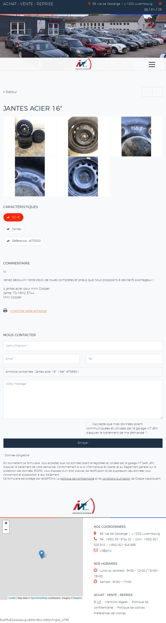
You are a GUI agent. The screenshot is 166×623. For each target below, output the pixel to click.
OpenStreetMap (39, 598)
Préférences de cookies (110, 613)
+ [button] (6, 523)
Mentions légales (116, 602)
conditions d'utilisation (116, 478)
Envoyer (83, 443)
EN (153, 9)
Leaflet (12, 598)
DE (160, 9)
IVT (99, 602)
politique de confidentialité (77, 478)
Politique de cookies (131, 607)
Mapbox (77, 598)
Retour (10, 92)
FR (146, 9)
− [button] (6, 530)
